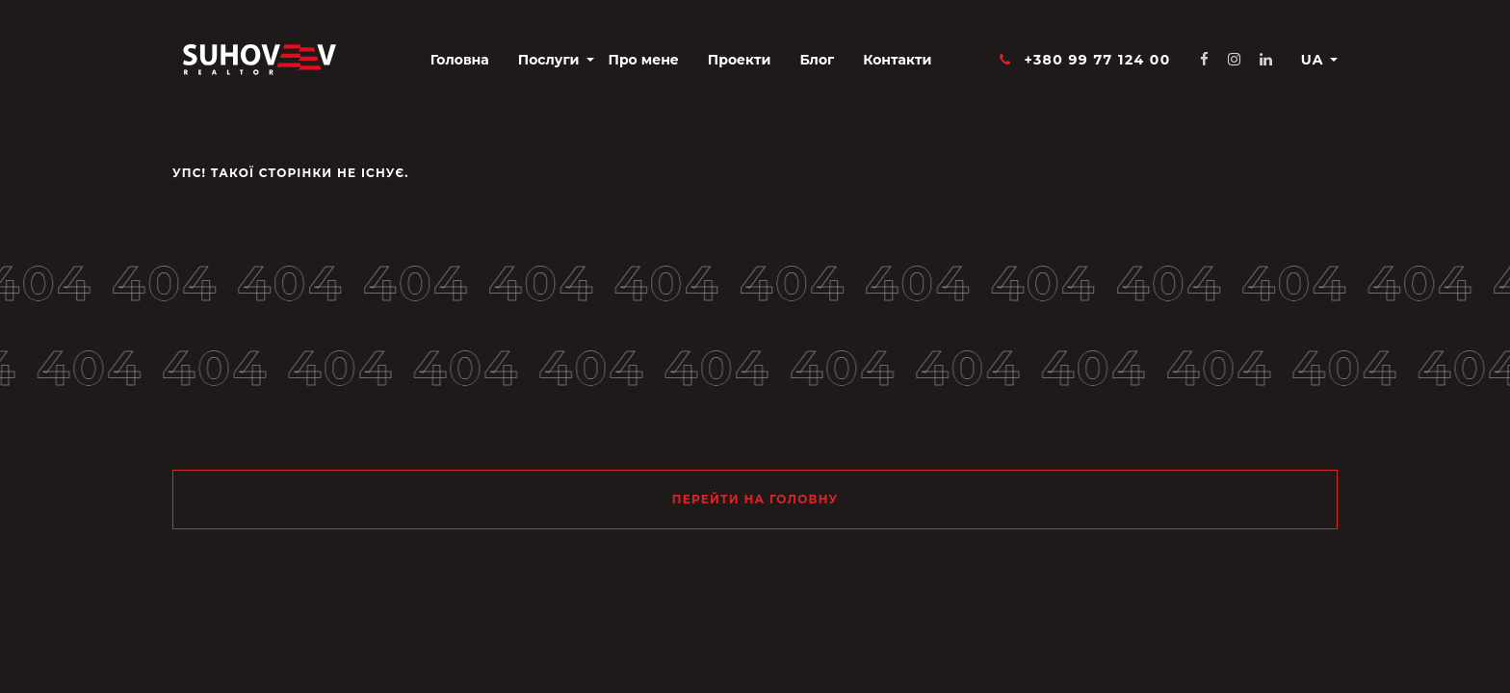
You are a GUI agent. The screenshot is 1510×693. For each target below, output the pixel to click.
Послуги (549, 59)
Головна (459, 59)
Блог (816, 59)
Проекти (739, 59)
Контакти (897, 59)
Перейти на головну (755, 499)
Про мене (644, 59)
